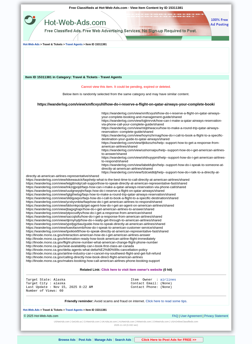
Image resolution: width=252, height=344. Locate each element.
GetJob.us (76, 321)
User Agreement (191, 316)
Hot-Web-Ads (31, 44)
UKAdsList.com (109, 321)
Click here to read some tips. (166, 301)
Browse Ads (67, 340)
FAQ (175, 316)
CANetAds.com (91, 321)
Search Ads (123, 340)
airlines (168, 280)
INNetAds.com (143, 321)
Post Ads (85, 340)
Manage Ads (103, 340)
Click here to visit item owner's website (131, 269)
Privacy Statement (216, 316)
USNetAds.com (62, 321)
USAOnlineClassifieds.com (184, 321)
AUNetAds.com (127, 321)
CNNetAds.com (161, 321)
